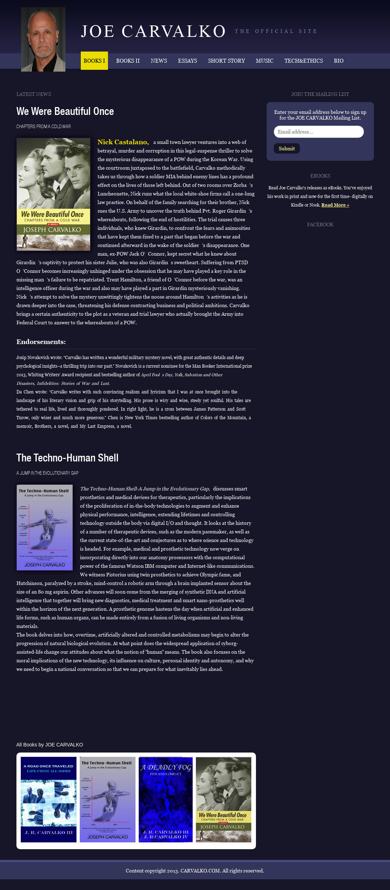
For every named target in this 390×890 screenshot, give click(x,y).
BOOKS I (94, 61)
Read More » (335, 205)
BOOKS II (128, 61)
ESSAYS (187, 61)
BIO (339, 61)
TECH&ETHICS (304, 61)
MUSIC (264, 61)
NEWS (159, 61)
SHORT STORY (226, 61)
